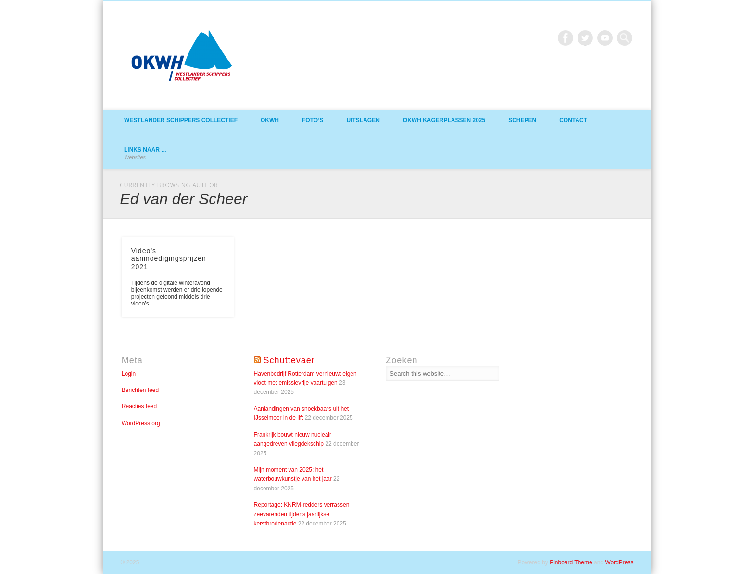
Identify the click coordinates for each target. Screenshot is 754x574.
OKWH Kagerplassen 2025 (444, 120)
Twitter (585, 38)
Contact (573, 120)
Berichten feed (140, 390)
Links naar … (145, 153)
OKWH (270, 120)
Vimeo (605, 38)
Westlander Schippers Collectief (181, 120)
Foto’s (312, 120)
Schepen (522, 120)
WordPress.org (141, 423)
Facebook (565, 38)
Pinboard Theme (571, 562)
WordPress (619, 562)
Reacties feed (139, 406)
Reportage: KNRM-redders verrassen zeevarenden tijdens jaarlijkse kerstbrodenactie (302, 514)
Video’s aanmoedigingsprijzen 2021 (168, 259)
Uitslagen (362, 120)
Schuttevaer (289, 360)
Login (129, 373)
